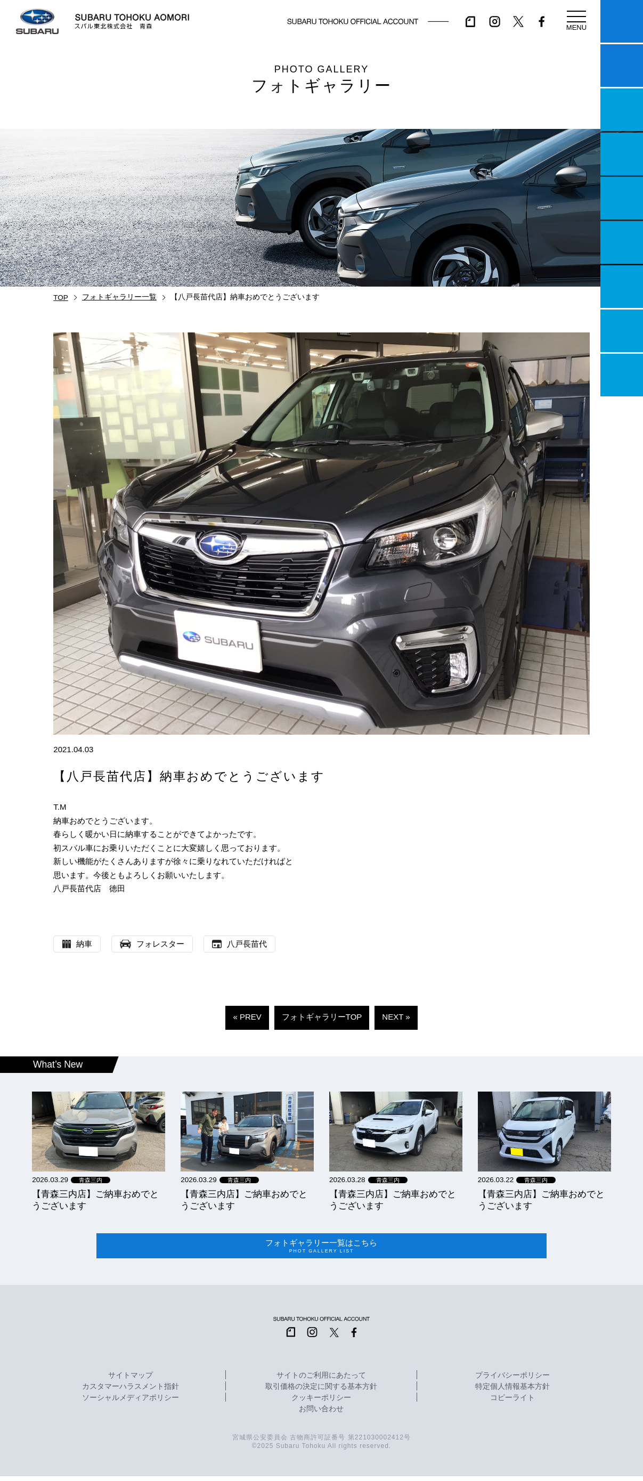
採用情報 (621, 375)
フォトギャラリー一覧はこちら (321, 1248)
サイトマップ (130, 1380)
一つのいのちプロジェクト (621, 109)
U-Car (621, 242)
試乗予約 (621, 65)
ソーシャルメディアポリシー (130, 1402)
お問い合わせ (321, 1414)
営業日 (621, 154)
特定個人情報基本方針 (512, 1391)
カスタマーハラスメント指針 (130, 1391)
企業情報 (621, 331)
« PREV (247, 1016)
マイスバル (621, 21)
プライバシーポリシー (512, 1380)
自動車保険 (621, 286)
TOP (60, 298)
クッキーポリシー (321, 1402)
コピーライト (512, 1402)
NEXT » (396, 1016)
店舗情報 (621, 198)
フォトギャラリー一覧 (119, 297)
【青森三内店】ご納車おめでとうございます (95, 1199)
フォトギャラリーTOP (322, 1016)
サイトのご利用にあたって (321, 1380)
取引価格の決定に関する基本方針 (321, 1391)
